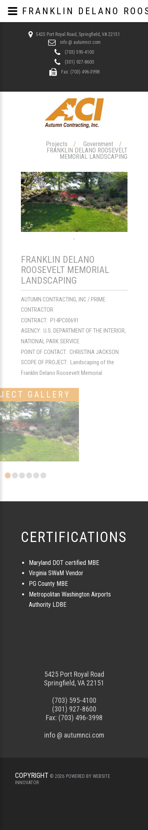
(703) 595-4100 (79, 52)
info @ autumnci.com (80, 42)
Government (98, 144)
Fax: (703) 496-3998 (79, 72)
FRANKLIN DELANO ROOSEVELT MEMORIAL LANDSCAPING (87, 153)
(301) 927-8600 (79, 62)
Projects (56, 144)
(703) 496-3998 (80, 717)
